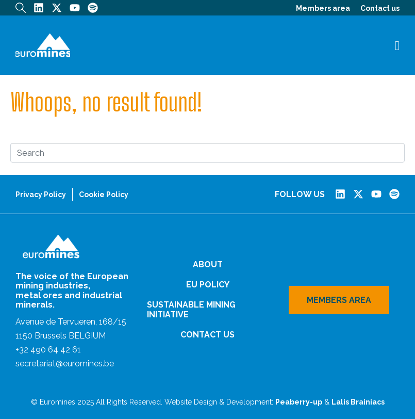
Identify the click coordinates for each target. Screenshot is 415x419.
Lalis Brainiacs (358, 402)
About (208, 264)
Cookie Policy (103, 194)
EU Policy (207, 284)
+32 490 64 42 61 (48, 349)
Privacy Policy (40, 194)
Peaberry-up (298, 402)
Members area (323, 8)
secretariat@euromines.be (64, 363)
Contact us (380, 8)
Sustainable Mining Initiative (191, 309)
